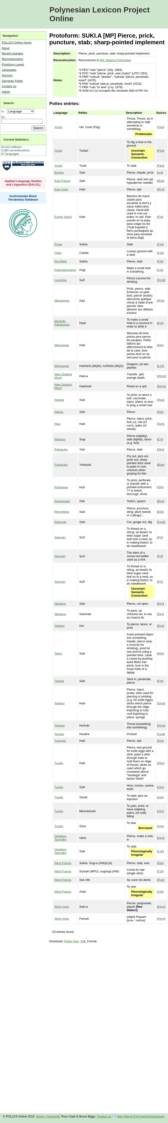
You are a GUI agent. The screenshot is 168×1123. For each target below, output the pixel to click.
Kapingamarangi (65, 270)
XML (83, 941)
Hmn (161, 906)
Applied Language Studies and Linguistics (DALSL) (23, 182)
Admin (6, 91)
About (5, 48)
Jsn (160, 787)
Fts (160, 217)
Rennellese (61, 511)
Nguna (58, 412)
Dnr (160, 603)
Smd (161, 280)
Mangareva (61, 300)
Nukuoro (60, 439)
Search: (8, 103)
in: (3, 111)
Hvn (160, 838)
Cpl (160, 244)
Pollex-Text (71, 941)
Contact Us (9, 86)
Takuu (58, 653)
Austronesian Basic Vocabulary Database (23, 197)
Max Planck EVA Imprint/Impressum (140, 1116)
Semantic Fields (12, 81)
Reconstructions (12, 59)
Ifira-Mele (60, 261)
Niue (57, 424)
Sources (7, 75)
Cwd (161, 522)
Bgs (160, 181)
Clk (160, 261)
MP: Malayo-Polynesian (115, 60)
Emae (58, 244)
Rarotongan (62, 501)
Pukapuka (61, 449)
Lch (160, 366)
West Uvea (61, 906)
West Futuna (62, 863)
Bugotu (59, 172)
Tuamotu (60, 740)
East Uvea (61, 189)
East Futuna (62, 181)
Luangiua (60, 280)
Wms (161, 376)
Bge (160, 464)
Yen (160, 127)
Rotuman (60, 522)
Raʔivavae (61, 487)
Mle (160, 653)
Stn (160, 487)
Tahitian (59, 626)
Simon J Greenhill (48, 1116)
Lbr (160, 270)
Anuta (58, 127)
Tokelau (59, 703)
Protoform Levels (13, 64)
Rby (160, 763)
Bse (160, 501)
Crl (160, 439)
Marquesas (61, 345)
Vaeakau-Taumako (60, 837)
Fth (160, 681)
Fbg (160, 150)
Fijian (58, 253)
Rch (160, 189)
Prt (160, 537)
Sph (160, 424)
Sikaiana (60, 603)
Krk (160, 323)
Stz (160, 412)
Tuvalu (58, 763)
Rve (160, 880)
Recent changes (12, 53)
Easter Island (63, 217)
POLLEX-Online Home (17, 42)
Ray (160, 400)
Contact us (106, 1116)
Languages (9, 70)
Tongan (59, 734)
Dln (160, 345)
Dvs (160, 626)
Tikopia (59, 681)
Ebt (160, 511)
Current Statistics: (16, 139)
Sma (161, 703)
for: (3, 117)
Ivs (160, 172)
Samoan (60, 537)
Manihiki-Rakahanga (62, 322)
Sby (160, 449)
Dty (160, 863)
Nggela (59, 400)
